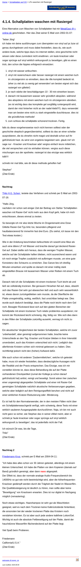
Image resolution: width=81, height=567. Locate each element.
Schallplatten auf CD (18, 2)
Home (4, 2)
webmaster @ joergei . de (10, 560)
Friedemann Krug (11, 456)
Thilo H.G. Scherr (11, 193)
